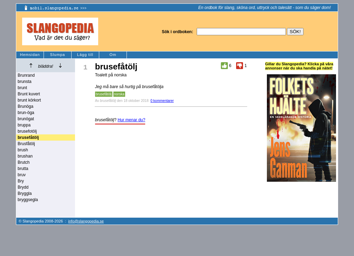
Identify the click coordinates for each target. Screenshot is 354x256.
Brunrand (26, 75)
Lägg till (85, 55)
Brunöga (25, 106)
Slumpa (57, 55)
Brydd (23, 187)
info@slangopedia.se (86, 221)
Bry (21, 181)
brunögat (26, 118)
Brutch (24, 162)
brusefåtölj (104, 94)
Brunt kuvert (29, 94)
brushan (25, 156)
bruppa (24, 125)
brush (23, 150)
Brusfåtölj (26, 143)
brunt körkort (29, 100)
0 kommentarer (162, 101)
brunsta (24, 81)
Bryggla (25, 193)
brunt (22, 87)
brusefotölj (27, 131)
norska (119, 94)
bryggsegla (28, 199)
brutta (23, 168)
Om (113, 55)
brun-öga (26, 112)
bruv (22, 174)
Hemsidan (30, 55)
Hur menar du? (131, 119)
